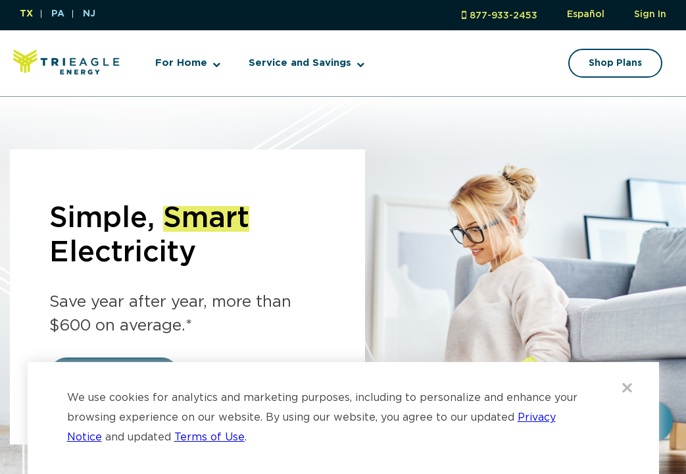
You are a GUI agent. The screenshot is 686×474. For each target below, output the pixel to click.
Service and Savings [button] (300, 63)
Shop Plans (615, 63)
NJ (89, 14)
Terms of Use (209, 437)
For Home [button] (181, 63)
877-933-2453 (503, 16)
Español (585, 14)
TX (26, 14)
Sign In (650, 14)
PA (57, 14)
